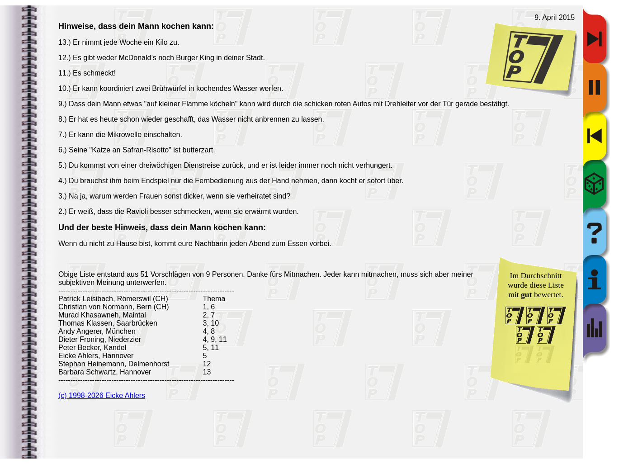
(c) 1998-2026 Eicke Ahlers (101, 395)
